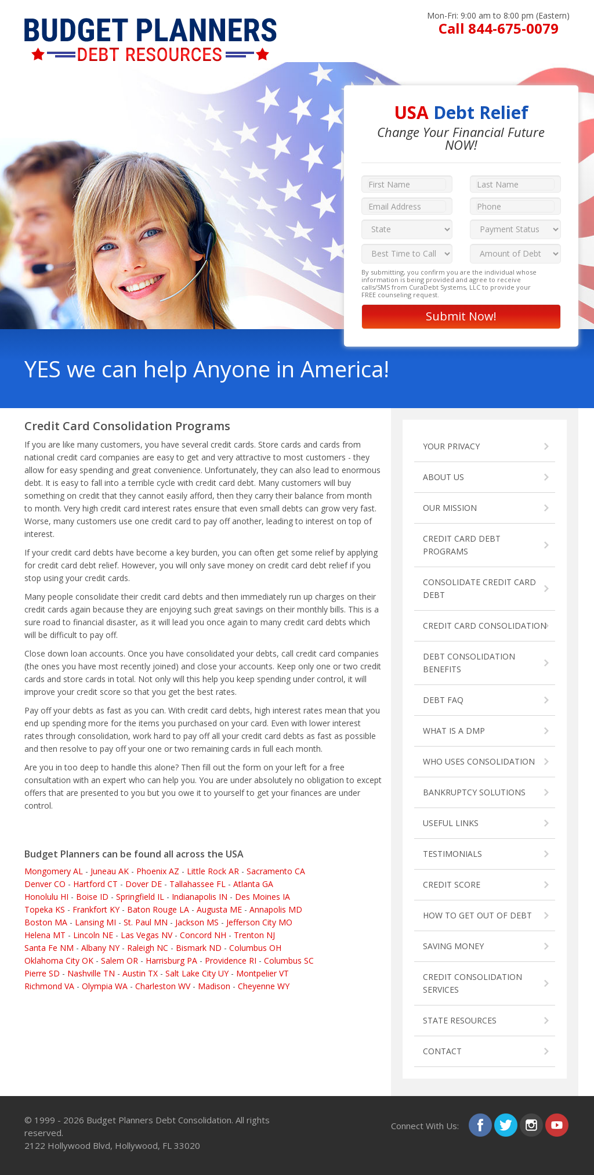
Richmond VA (49, 986)
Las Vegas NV (146, 934)
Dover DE (143, 883)
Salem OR (119, 960)
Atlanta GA (253, 883)
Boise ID (92, 896)
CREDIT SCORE (451, 884)
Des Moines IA (262, 896)
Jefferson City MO (259, 922)
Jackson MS (197, 922)
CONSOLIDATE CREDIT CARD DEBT (479, 588)
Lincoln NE (93, 934)
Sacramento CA (276, 871)
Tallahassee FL (197, 883)
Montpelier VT (262, 973)
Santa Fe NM (49, 947)
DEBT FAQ (443, 699)
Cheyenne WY (263, 986)
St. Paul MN (146, 922)
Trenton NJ (254, 934)
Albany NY (100, 947)
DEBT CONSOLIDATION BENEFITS (469, 663)
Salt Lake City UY (197, 973)
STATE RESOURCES (460, 1020)
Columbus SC (289, 960)
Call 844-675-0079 (499, 28)
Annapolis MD (275, 909)
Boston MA (45, 922)
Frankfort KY (96, 909)
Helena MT (45, 934)
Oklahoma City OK (58, 960)
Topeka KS (44, 909)
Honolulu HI (46, 896)
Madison (214, 986)
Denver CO (45, 883)
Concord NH (203, 934)
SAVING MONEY (453, 945)
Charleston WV (162, 986)
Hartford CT (95, 883)
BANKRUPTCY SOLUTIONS (474, 792)
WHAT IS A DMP (454, 730)
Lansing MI (95, 922)
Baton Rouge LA (158, 909)
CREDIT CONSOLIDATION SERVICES (472, 983)
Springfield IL (140, 896)
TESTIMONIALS (452, 853)
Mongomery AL (53, 871)
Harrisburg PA (171, 960)
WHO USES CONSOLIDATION (479, 761)
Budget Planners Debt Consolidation (158, 1120)
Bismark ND (199, 947)
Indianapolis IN (199, 896)
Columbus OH (255, 947)
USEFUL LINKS (451, 822)
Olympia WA (105, 986)
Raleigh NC (147, 947)
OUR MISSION (450, 507)
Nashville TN (91, 973)
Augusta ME (219, 909)
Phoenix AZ (157, 871)
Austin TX (140, 973)
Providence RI (230, 960)
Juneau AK (109, 871)
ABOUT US (443, 476)
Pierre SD (42, 973)
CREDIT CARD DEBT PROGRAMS (462, 545)
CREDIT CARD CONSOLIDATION (484, 625)
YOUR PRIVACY (451, 446)
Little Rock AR (213, 871)
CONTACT (442, 1051)
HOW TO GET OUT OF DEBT (477, 915)
